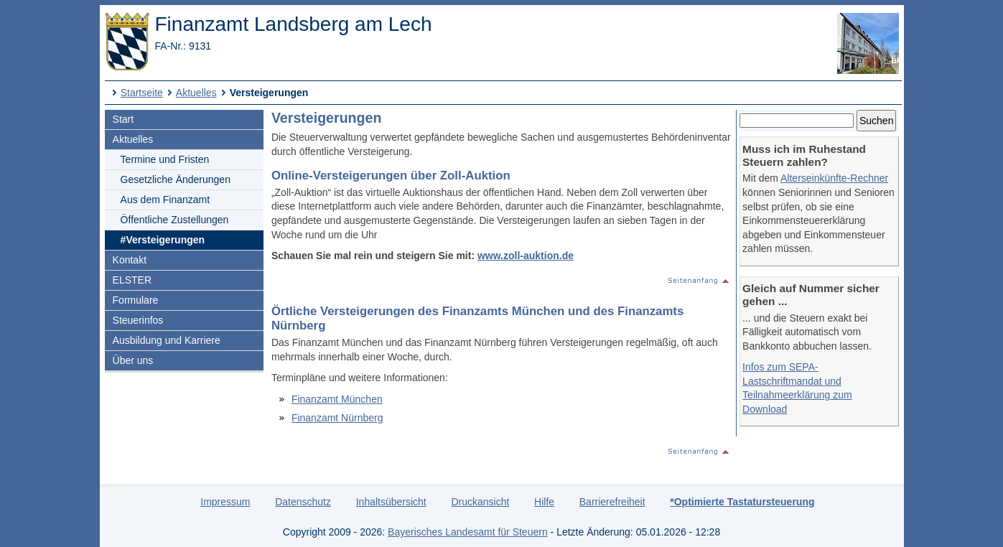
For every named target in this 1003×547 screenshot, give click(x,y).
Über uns (133, 360)
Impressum (225, 502)
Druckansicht (480, 502)
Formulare (136, 300)
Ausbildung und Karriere (166, 340)
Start (123, 119)
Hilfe (544, 502)
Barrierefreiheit (612, 502)
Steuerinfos (138, 320)
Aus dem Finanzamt (165, 199)
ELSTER (132, 280)
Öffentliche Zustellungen (175, 219)
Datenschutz (303, 502)
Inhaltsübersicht (391, 502)
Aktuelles (196, 92)
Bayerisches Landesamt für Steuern (468, 532)
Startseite (142, 92)
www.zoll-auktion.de (525, 255)
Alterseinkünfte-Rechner (834, 178)
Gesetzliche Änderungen (175, 179)
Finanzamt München (337, 399)
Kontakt (129, 260)
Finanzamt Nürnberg (337, 418)
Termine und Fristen (165, 159)
